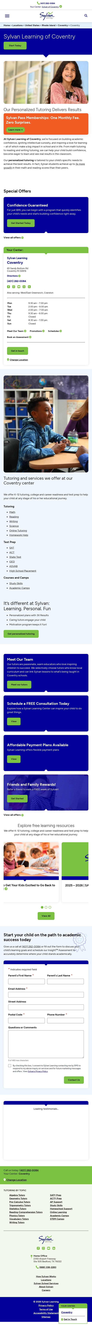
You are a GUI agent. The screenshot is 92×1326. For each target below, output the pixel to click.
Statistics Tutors (17, 1208)
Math (12, 512)
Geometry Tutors (18, 1198)
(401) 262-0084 (16, 281)
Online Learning (58, 1212)
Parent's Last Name (59, 975)
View (14, 721)
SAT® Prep (55, 1195)
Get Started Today (21, 223)
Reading (14, 516)
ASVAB (13, 566)
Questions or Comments (22, 1027)
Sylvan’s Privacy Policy (38, 1071)
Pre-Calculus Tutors (19, 1202)
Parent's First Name (21, 975)
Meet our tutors (19, 684)
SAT (11, 547)
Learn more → (15, 129)
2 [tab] (46, 907)
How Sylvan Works (46, 1276)
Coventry (63, 25)
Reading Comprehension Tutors (25, 1212)
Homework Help (18, 535)
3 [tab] (50, 907)
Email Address (17, 988)
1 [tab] (42, 907)
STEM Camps (57, 1219)
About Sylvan (46, 1286)
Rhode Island (48, 25)
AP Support (56, 1202)
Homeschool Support (61, 1208)
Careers (46, 1290)
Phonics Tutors (17, 1215)
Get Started (17, 798)
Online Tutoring (18, 530)
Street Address (17, 1001)
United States (32, 25)
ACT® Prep (56, 1198)
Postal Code (16, 1014)
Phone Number (57, 1014)
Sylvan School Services (46, 1283)
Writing (13, 521)
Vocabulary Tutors (19, 1219)
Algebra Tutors (17, 1195)
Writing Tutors (16, 1222)
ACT (11, 552)
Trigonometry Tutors (20, 1205)
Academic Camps (19, 588)
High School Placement (22, 570)
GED (12, 561)
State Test (15, 557)
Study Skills (16, 583)
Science (14, 526)
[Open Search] (85, 16)
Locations (17, 25)
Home (7, 25)
